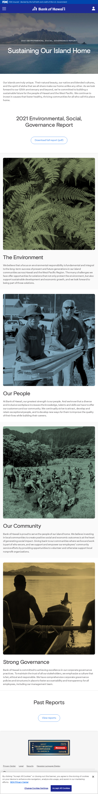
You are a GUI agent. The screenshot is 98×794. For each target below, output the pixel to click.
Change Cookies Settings (36, 788)
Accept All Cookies (61, 788)
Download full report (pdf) (49, 140)
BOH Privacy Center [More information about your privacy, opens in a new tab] (19, 782)
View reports (49, 717)
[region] (49, 783)
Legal (21, 766)
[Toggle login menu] (93, 8)
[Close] (93, 776)
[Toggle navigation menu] (4, 8)
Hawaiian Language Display (48, 766)
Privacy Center (9, 766)
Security (30, 766)
